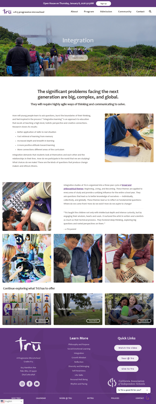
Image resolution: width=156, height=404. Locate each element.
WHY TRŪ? (16, 398)
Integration (79, 353)
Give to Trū (128, 369)
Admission (106, 12)
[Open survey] (147, 398)
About (74, 12)
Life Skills (79, 375)
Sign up (103, 4)
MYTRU (90, 398)
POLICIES (115, 398)
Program (89, 12)
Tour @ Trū (128, 358)
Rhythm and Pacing (79, 384)
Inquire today (78, 62)
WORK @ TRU (65, 398)
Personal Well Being (79, 380)
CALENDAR (41, 398)
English (6, 402)
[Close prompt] (147, 390)
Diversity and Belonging (78, 367)
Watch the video (128, 348)
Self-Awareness (79, 371)
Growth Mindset (79, 358)
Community (125, 12)
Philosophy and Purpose (78, 345)
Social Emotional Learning (79, 349)
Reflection (78, 362)
